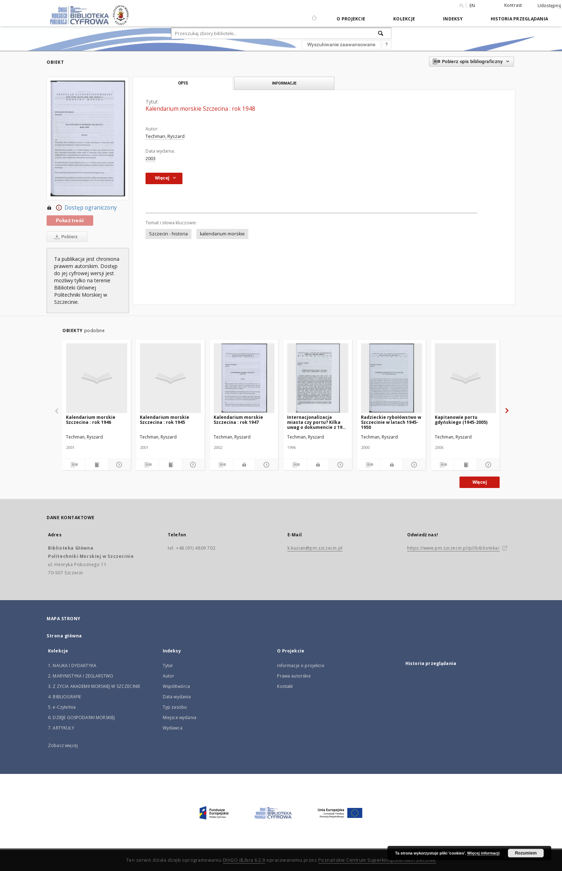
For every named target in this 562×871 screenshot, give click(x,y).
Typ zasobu (175, 707)
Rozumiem (526, 853)
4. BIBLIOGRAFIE (64, 697)
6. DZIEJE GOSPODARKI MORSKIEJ (81, 717)
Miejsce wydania (179, 717)
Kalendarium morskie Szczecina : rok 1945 (164, 419)
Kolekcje (404, 19)
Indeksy (453, 19)
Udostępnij (549, 6)
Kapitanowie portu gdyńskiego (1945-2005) (461, 419)
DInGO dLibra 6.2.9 (244, 860)
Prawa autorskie (293, 676)
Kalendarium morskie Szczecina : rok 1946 (90, 419)
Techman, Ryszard (165, 136)
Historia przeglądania (519, 19)
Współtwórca (176, 686)
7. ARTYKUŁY (61, 728)
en (472, 5)
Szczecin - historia (168, 234)
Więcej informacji (483, 853)
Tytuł (168, 665)
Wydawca (172, 728)
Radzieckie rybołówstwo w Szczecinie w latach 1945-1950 (391, 422)
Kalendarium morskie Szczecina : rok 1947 (238, 419)
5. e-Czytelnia (62, 707)
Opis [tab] (183, 83)
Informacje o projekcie (300, 665)
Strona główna (64, 636)
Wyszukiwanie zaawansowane (341, 44)
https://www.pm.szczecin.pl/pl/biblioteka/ (453, 548)
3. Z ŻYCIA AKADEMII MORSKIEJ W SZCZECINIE (94, 686)
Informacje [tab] (284, 83)
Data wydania (177, 697)
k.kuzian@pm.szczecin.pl (315, 548)
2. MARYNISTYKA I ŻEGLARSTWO (80, 676)
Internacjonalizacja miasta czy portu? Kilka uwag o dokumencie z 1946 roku (317, 422)
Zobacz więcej (63, 745)
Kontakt (285, 686)
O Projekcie (351, 19)
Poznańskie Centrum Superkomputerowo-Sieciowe (377, 860)
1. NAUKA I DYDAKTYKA (72, 665)
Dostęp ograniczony (82, 208)
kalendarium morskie (222, 234)
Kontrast (513, 5)
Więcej (479, 482)
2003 (151, 158)
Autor (169, 676)
